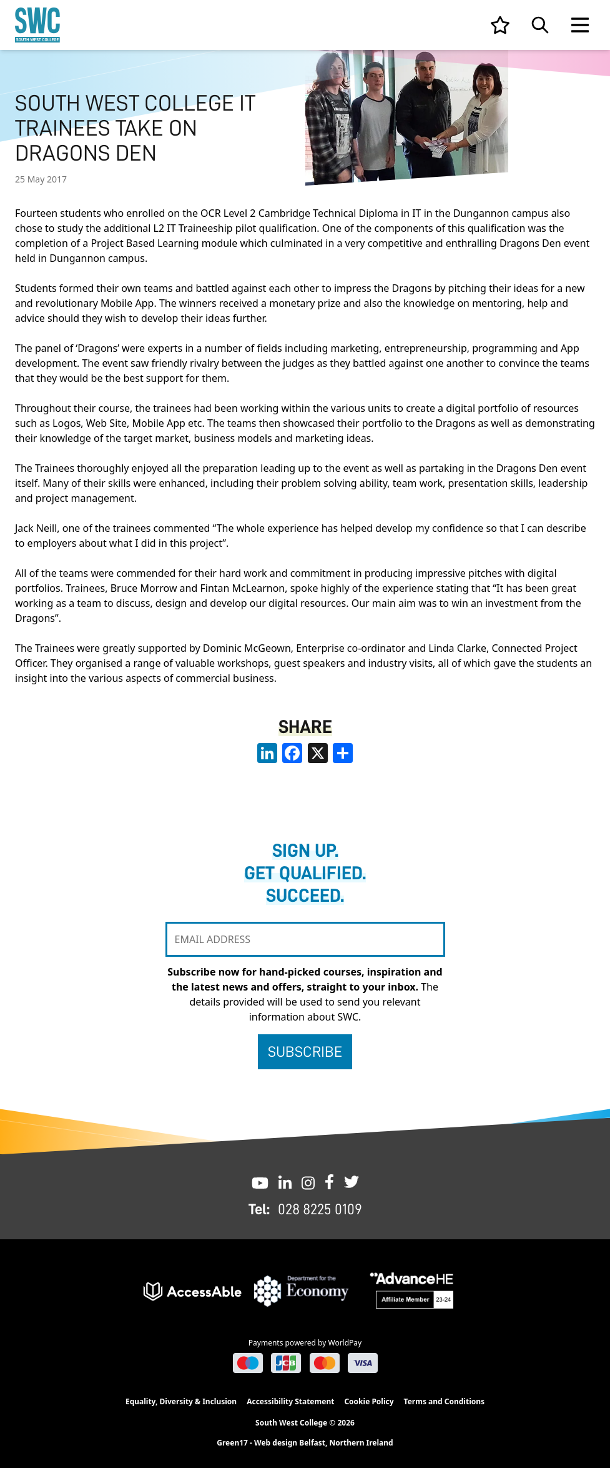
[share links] (343, 753)
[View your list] (500, 25)
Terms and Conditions (444, 1401)
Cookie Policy (368, 1401)
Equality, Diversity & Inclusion (181, 1401)
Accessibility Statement (290, 1401)
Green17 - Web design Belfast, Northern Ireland (305, 1443)
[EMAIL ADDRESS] (305, 939)
